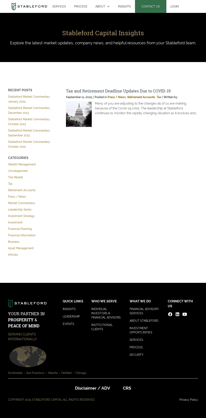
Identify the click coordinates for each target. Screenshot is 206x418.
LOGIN (174, 6)
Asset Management (21, 248)
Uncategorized (18, 170)
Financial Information (21, 235)
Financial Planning (20, 228)
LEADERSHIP (71, 316)
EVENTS (68, 324)
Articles (13, 254)
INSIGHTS (124, 6)
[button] (102, 6)
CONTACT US (150, 6)
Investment (15, 222)
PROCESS (80, 6)
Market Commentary (21, 203)
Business (14, 241)
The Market (15, 177)
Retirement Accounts (22, 190)
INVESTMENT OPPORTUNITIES (141, 330)
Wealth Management (22, 164)
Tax (10, 183)
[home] (29, 6)
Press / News (17, 196)
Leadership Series (20, 209)
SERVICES (59, 6)
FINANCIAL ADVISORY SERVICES (144, 311)
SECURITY (136, 354)
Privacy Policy (188, 399)
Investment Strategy (21, 216)
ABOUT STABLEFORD (144, 320)
